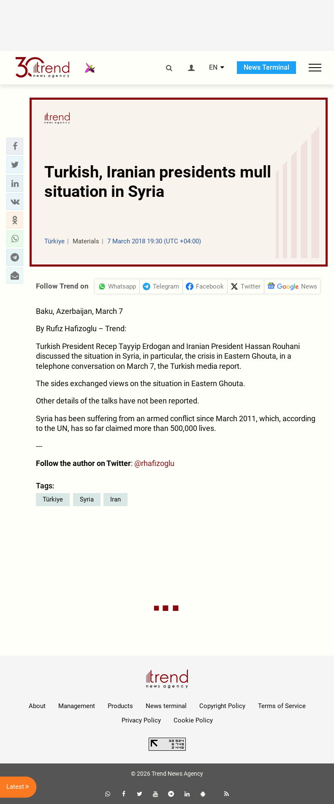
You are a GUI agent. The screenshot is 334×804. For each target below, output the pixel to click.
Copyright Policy (222, 706)
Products (120, 706)
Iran (115, 499)
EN (213, 67)
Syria (87, 499)
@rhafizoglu (154, 463)
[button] (15, 146)
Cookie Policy (193, 720)
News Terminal (266, 67)
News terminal (166, 706)
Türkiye (53, 499)
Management (76, 706)
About (37, 706)
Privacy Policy (141, 720)
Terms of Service (282, 706)
